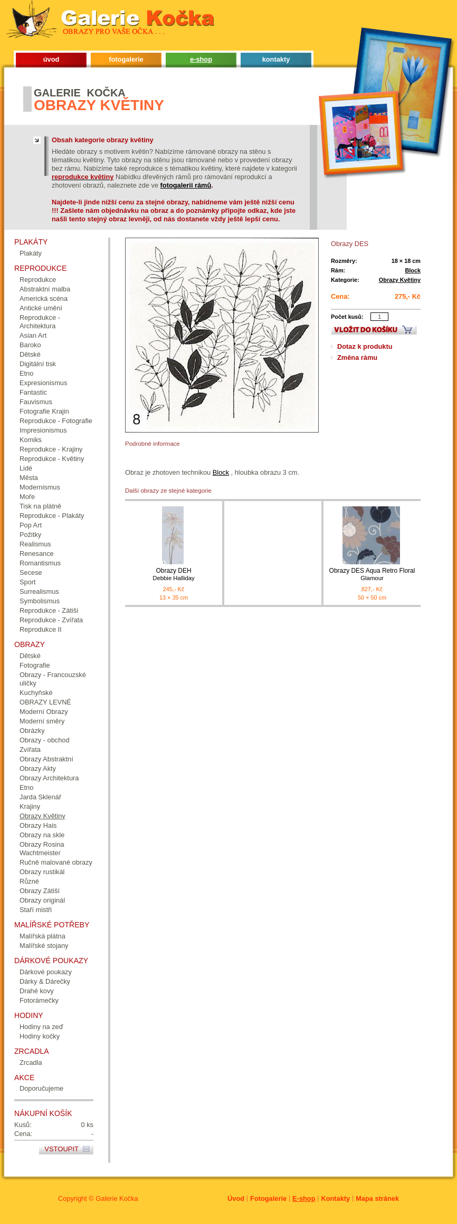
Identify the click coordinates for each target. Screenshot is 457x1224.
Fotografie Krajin (44, 411)
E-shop (303, 1198)
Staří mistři (36, 910)
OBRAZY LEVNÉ (45, 702)
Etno (26, 373)
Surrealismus (39, 591)
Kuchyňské (36, 693)
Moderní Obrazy (44, 712)
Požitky (30, 534)
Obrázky (32, 731)
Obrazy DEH (174, 574)
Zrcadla (31, 1062)
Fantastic (33, 392)
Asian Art (33, 335)
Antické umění (41, 308)
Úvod (235, 1198)
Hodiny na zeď (41, 1027)
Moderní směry (42, 721)
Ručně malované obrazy (56, 862)
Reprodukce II (41, 629)
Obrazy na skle (42, 835)
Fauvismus (36, 402)
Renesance (37, 553)
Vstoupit (61, 1149)
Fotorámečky (39, 1000)
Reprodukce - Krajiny (51, 449)
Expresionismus (43, 383)
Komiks (31, 440)
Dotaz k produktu (365, 346)
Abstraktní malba (45, 289)
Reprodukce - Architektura (40, 322)
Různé (29, 881)
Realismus (35, 544)
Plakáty (31, 253)
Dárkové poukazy (46, 972)
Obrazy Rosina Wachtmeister (42, 848)
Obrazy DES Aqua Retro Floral (372, 574)
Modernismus (40, 487)
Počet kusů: (347, 317)
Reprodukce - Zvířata (51, 620)
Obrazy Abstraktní (46, 759)
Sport (28, 582)
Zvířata (30, 749)
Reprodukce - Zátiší (49, 610)
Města (29, 478)
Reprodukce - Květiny (52, 459)
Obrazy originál (42, 900)
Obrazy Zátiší (40, 891)
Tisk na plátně (40, 506)
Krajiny (30, 806)
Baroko (30, 345)
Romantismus (40, 563)
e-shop (201, 59)
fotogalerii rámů (186, 185)
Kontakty (335, 1198)
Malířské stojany (44, 945)
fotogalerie (126, 59)
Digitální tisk (38, 364)
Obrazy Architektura (49, 778)
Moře (27, 497)
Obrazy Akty (38, 768)
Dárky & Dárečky (45, 981)
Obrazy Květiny (400, 280)
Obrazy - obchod (45, 740)
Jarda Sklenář (40, 797)
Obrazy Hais (38, 825)
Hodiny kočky (40, 1036)
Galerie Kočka (117, 1198)
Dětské (30, 354)
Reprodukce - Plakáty (52, 516)
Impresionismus (43, 430)
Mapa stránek (377, 1198)
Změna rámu (357, 357)
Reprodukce (38, 279)
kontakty (276, 59)
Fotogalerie (268, 1198)
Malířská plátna (42, 936)
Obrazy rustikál (42, 872)
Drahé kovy (37, 991)
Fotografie (35, 665)
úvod (51, 59)
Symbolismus (40, 601)
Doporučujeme (41, 1088)
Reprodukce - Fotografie (56, 421)
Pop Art (31, 525)
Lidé (26, 468)
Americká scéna (44, 298)
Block (413, 270)
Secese (31, 572)
